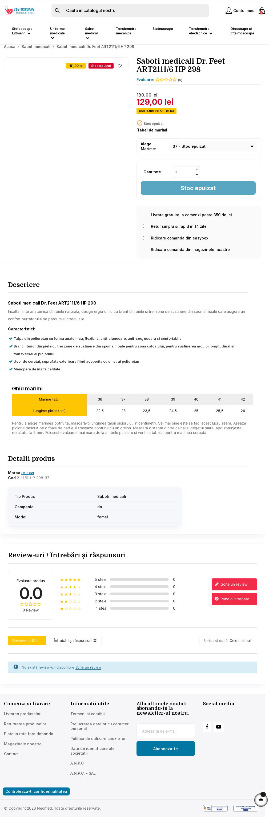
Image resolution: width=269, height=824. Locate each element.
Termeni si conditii (87, 720)
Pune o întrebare (232, 606)
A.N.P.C (77, 770)
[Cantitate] (183, 179)
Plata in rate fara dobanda (28, 740)
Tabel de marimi (152, 137)
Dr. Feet (27, 480)
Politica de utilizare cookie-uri (98, 745)
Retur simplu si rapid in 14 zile (175, 233)
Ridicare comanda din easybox (175, 244)
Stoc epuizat (198, 194)
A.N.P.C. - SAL (83, 780)
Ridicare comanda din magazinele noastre (186, 256)
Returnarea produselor (25, 730)
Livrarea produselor (22, 720)
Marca (14, 479)
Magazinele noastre (23, 750)
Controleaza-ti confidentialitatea (36, 798)
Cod (12, 484)
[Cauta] (130, 10)
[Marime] (213, 153)
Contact (11, 760)
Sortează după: (215, 647)
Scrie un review (231, 591)
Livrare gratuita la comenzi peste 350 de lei (187, 221)
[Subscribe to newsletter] (165, 755)
